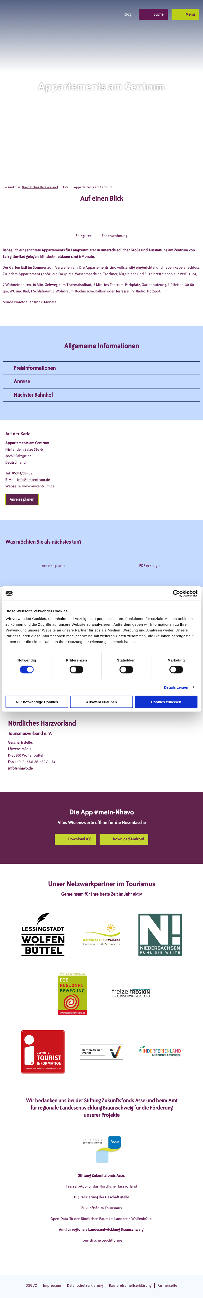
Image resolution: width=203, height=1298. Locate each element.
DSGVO (31, 1285)
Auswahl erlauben (101, 702)
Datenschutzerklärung (85, 1285)
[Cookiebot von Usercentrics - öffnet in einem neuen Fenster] (176, 593)
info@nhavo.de (20, 768)
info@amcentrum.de (33, 480)
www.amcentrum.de (38, 486)
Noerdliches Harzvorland (40, 187)
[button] (82, 14)
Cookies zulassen (166, 702)
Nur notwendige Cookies (37, 702)
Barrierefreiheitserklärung (130, 1285)
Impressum (52, 1285)
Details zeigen (176, 687)
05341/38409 (22, 473)
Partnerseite (167, 1285)
